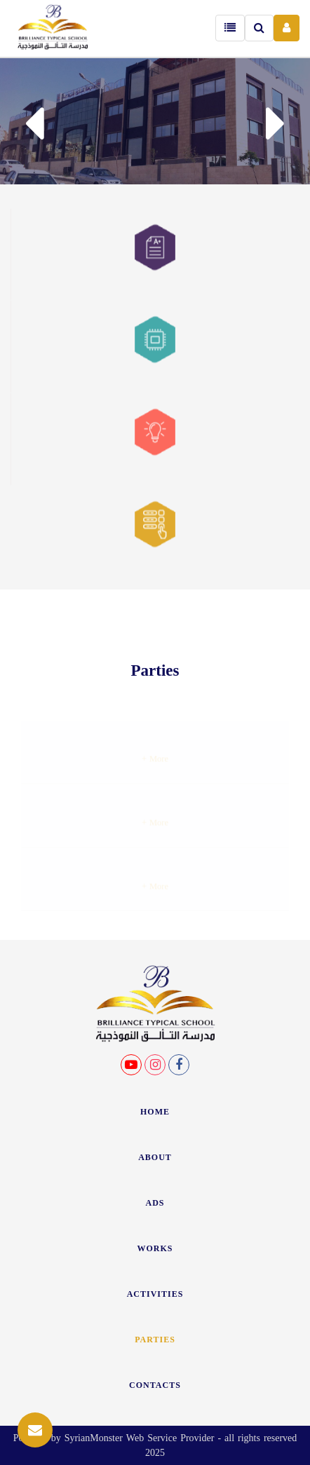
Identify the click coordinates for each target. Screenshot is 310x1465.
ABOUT (155, 1157)
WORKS (155, 1248)
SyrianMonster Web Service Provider (140, 1438)
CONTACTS (155, 1385)
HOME (155, 1111)
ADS (154, 1203)
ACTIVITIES (155, 1294)
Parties (155, 1339)
